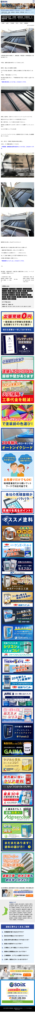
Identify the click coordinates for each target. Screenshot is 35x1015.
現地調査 (29, 294)
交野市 (29, 306)
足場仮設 (24, 296)
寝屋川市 (26, 306)
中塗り (24, 290)
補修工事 (13, 296)
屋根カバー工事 (11, 292)
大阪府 (3, 306)
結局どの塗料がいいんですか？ (13, 944)
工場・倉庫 (12, 294)
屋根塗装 (18, 292)
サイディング (5, 288)
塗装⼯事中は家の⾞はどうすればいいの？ (16, 940)
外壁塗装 (4, 292)
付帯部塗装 (30, 290)
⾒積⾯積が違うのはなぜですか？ (14, 932)
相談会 (8, 296)
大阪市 (13, 306)
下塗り (19, 290)
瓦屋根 (4, 296)
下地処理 (14, 290)
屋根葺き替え (5, 294)
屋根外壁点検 (24, 292)
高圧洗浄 (13, 298)
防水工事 (4, 298)
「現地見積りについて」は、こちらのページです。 (13, 260)
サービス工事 (12, 288)
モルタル (4, 290)
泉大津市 (18, 306)
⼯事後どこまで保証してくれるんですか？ (16, 947)
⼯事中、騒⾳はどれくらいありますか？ (16, 959)
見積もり (19, 296)
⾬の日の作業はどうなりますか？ (14, 936)
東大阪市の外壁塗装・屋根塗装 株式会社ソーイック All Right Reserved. (18, 1009)
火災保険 (23, 294)
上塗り (9, 290)
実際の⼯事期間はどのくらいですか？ (15, 951)
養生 (9, 298)
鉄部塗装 (30, 296)
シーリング (19, 288)
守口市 (21, 306)
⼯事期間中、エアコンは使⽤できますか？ (16, 955)
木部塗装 (18, 294)
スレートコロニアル (27, 288)
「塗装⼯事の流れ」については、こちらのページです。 (14, 82)
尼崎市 (3, 304)
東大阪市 (10, 306)
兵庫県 (9, 304)
